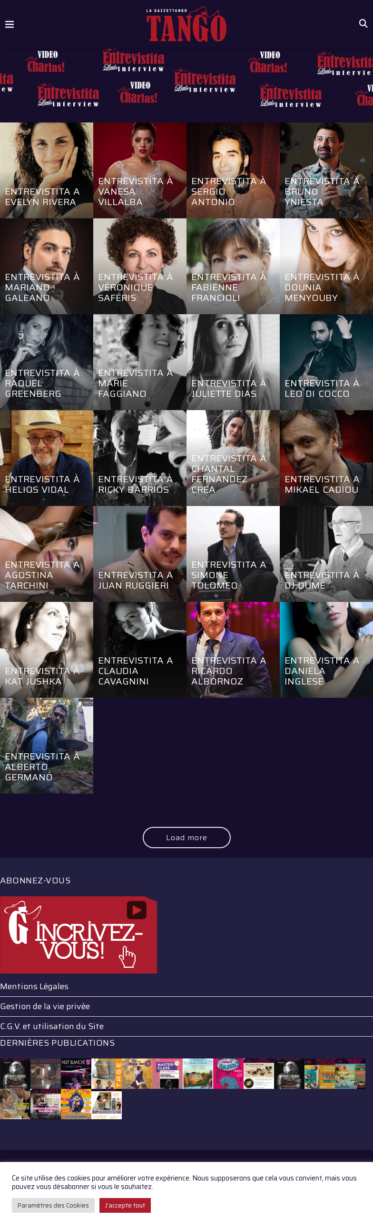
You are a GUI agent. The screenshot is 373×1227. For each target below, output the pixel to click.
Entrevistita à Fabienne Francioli (229, 287)
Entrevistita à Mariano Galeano (42, 287)
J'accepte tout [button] (125, 1205)
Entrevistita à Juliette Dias (229, 388)
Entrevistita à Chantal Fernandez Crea (229, 473)
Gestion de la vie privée (45, 1006)
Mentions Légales (34, 986)
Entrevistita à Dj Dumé (322, 580)
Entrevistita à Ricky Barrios (136, 484)
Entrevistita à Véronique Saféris (136, 287)
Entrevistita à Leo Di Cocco (322, 388)
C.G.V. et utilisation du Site (52, 1026)
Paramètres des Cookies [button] (53, 1205)
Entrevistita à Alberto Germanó (42, 767)
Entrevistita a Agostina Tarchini (42, 575)
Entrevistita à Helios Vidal (42, 484)
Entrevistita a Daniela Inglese (322, 671)
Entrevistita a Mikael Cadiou (322, 484)
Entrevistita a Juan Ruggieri (136, 580)
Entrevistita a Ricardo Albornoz (229, 671)
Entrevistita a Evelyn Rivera (42, 196)
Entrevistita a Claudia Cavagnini (136, 671)
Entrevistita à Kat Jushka (42, 676)
